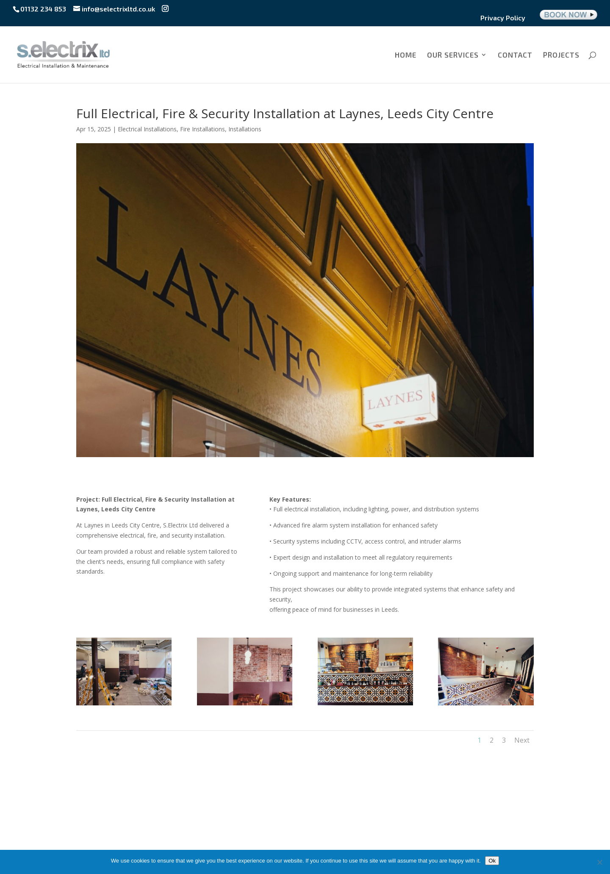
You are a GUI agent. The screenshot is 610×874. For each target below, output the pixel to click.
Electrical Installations (147, 129)
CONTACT (515, 55)
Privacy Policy (502, 18)
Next (522, 740)
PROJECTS (561, 55)
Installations (244, 129)
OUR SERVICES (453, 55)
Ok (492, 860)
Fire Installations (202, 129)
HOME (405, 55)
